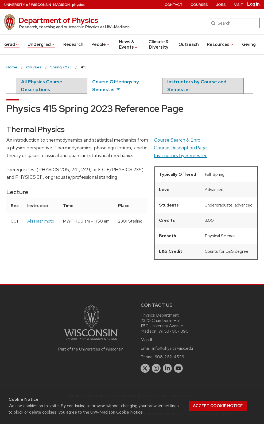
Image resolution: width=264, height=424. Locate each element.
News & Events (128, 44)
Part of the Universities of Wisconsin (90, 349)
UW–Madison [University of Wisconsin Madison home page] (37, 4)
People (100, 44)
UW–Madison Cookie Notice (116, 412)
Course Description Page (180, 148)
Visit (238, 4)
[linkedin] (167, 368)
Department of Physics (58, 20)
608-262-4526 (169, 357)
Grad (12, 44)
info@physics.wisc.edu (172, 348)
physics (78, 4)
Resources (220, 44)
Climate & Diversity (159, 44)
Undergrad (41, 44)
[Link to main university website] (91, 341)
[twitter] (145, 368)
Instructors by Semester (180, 155)
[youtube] (178, 368)
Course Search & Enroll (178, 140)
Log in (253, 4)
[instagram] (156, 368)
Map (147, 340)
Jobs (221, 4)
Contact (174, 4)
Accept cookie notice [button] (218, 406)
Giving (249, 44)
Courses (199, 4)
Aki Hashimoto (40, 221)
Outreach (188, 44)
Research (73, 44)
